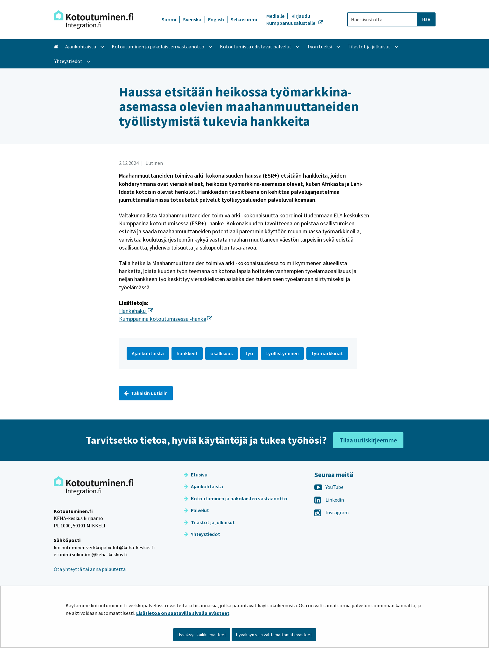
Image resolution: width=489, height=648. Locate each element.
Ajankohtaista (203, 486)
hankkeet (187, 353)
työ (249, 353)
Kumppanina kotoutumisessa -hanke (165, 318)
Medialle (275, 16)
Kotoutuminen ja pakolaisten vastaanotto (235, 498)
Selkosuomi (244, 19)
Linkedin (329, 500)
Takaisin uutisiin (146, 393)
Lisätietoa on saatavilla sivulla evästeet (182, 613)
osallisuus (221, 353)
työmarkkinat (327, 353)
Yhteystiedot (202, 534)
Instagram (331, 512)
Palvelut (196, 510)
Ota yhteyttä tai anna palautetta (90, 569)
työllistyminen (282, 353)
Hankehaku (136, 310)
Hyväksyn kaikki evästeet (202, 634)
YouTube (329, 487)
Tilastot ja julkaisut (209, 522)
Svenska (192, 19)
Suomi (169, 19)
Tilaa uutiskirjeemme (368, 440)
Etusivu (195, 474)
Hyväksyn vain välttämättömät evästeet (274, 634)
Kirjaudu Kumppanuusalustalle (291, 19)
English (216, 19)
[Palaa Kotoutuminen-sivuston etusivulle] (93, 19)
